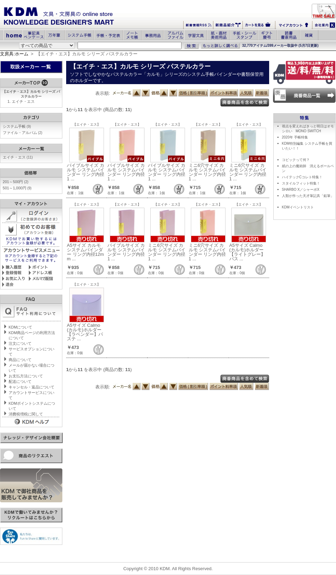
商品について (20, 360)
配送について (20, 381)
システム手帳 (17, 126)
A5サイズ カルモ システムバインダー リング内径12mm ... (85, 252)
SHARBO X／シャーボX (300, 189)
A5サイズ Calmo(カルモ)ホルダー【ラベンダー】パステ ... (85, 332)
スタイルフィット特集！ (301, 183)
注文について (20, 343)
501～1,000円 (17, 188)
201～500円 (15, 182)
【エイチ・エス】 (86, 124)
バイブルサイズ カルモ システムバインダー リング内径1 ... (85, 172)
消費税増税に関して (26, 414)
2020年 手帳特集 (295, 137)
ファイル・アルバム (22, 133)
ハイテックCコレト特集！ (302, 177)
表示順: (102, 93)
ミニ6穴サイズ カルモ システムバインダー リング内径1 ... (207, 172)
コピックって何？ (296, 160)
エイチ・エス (23, 101)
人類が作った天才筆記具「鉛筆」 (308, 196)
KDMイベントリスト (298, 207)
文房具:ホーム (14, 53)
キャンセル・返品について (31, 387)
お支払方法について (26, 376)
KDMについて (20, 327)
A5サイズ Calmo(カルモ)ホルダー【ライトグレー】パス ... (247, 252)
